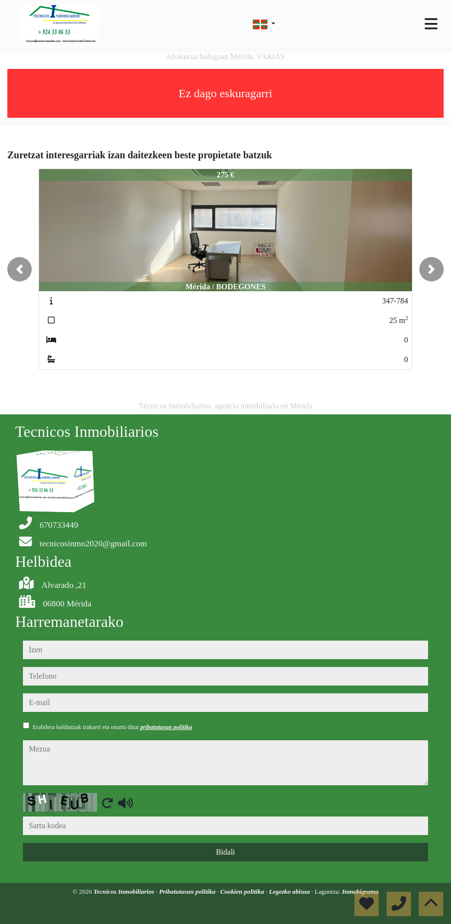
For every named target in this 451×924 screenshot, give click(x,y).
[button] (19, 269)
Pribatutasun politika (188, 891)
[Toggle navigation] (431, 24)
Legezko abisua (290, 891)
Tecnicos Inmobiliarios (125, 891)
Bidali (225, 852)
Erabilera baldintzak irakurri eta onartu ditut (112, 727)
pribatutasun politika (166, 727)
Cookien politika (243, 891)
